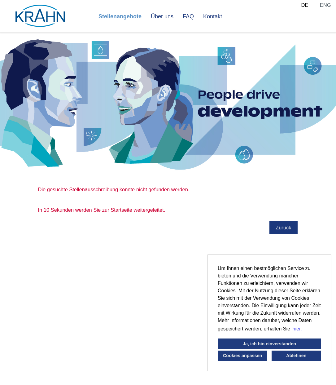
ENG (325, 5)
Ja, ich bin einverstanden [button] (269, 343)
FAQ (188, 16)
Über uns (162, 16)
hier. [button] (297, 328)
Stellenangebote (120, 16)
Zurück (283, 227)
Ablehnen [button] (296, 355)
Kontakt (212, 16)
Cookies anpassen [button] (242, 355)
